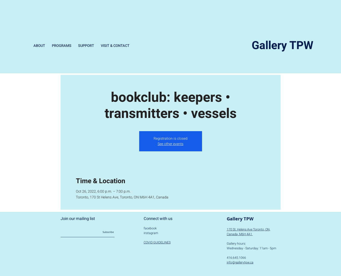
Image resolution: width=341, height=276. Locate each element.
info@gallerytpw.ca (240, 262)
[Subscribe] (103, 232)
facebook (150, 228)
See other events (170, 144)
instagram (151, 233)
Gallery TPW (282, 45)
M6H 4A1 (246, 234)
